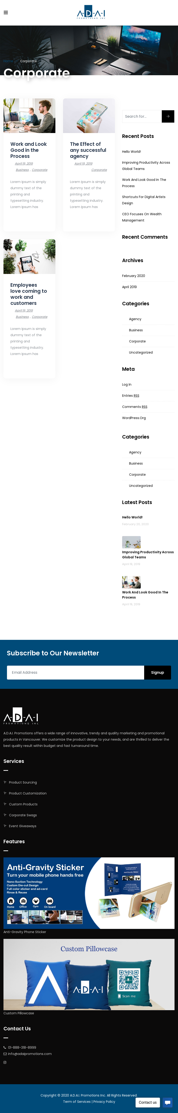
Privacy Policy (104, 1101)
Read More (19, 220)
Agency (135, 319)
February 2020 (133, 275)
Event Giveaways (22, 826)
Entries (130, 395)
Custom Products (23, 804)
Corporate (39, 170)
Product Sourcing (23, 782)
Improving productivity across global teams (148, 555)
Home (8, 61)
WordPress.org (134, 418)
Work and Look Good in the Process (28, 150)
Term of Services (77, 1101)
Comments (134, 406)
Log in (126, 384)
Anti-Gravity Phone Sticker (24, 932)
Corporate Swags (23, 815)
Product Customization (28, 793)
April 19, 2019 (24, 163)
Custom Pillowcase (18, 1013)
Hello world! (131, 151)
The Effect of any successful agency (88, 150)
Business (22, 170)
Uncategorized (141, 352)
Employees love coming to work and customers (28, 294)
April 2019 (129, 287)
